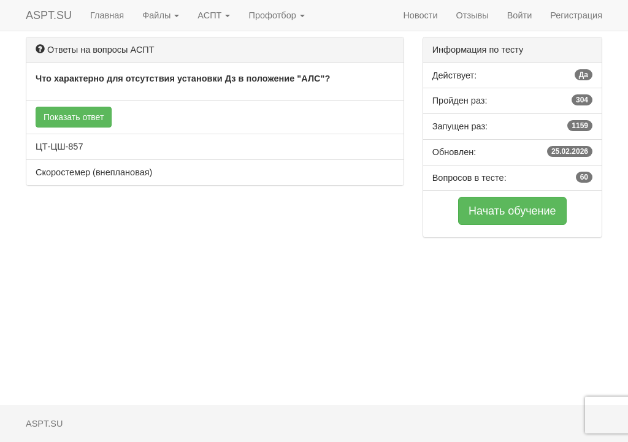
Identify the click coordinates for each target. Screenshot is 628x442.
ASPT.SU (49, 15)
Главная (107, 15)
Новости (420, 15)
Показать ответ (74, 117)
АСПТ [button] (213, 15)
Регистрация (576, 15)
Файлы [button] (160, 15)
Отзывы (472, 15)
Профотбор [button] (276, 15)
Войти (519, 15)
